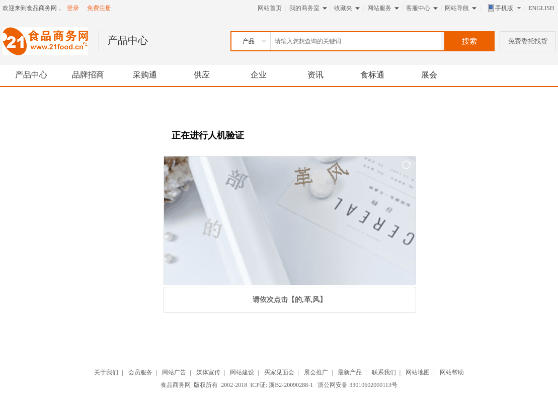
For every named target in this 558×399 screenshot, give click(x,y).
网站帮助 (452, 372)
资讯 (315, 74)
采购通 (145, 74)
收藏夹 (343, 8)
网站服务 (379, 8)
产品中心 (31, 74)
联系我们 (384, 372)
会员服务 (140, 372)
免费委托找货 (527, 41)
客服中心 (418, 8)
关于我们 (106, 372)
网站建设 (242, 372)
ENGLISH (541, 8)
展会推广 (316, 372)
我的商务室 (304, 8)
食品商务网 (176, 384)
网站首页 (270, 8)
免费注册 (99, 8)
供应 (202, 74)
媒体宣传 (208, 372)
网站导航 (457, 8)
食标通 (372, 74)
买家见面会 (279, 372)
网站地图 (418, 372)
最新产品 (350, 372)
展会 (429, 74)
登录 (73, 8)
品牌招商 (88, 74)
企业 (259, 74)
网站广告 (174, 372)
